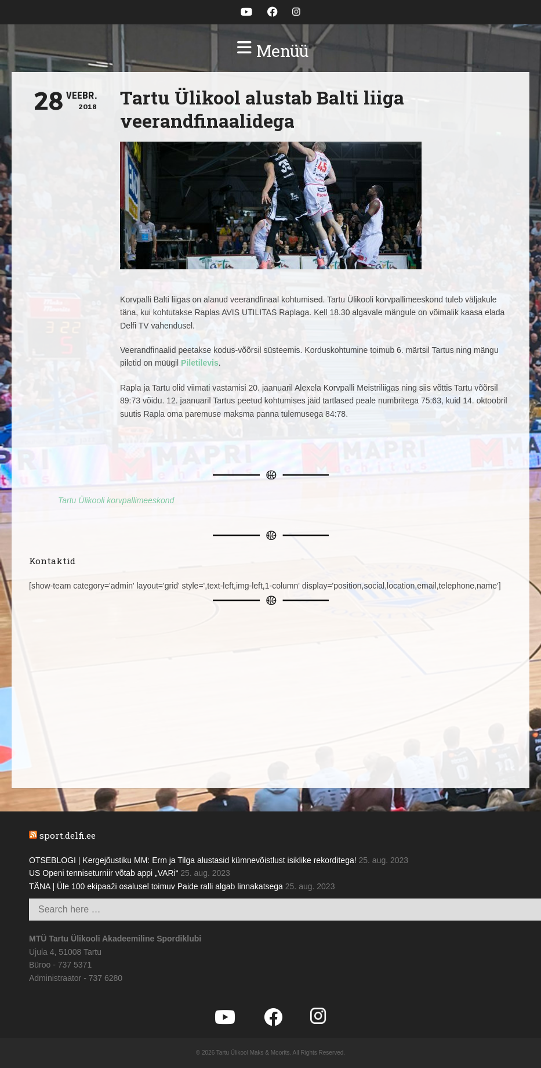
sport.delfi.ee (67, 835)
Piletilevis (200, 362)
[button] (270, 51)
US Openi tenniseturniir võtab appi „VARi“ (103, 873)
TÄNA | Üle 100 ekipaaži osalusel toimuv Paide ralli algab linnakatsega (156, 886)
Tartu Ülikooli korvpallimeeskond (116, 500)
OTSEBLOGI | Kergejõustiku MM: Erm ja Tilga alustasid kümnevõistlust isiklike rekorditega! (193, 860)
